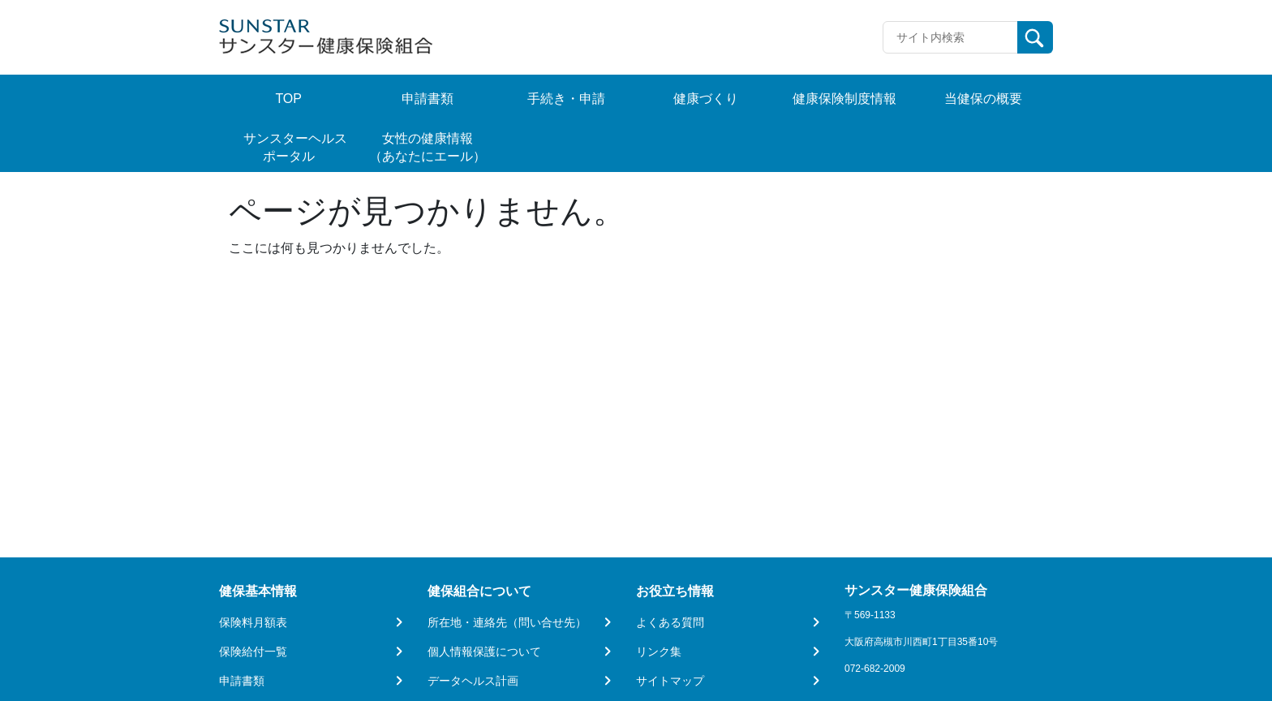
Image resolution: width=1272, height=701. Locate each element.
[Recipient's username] (950, 37)
